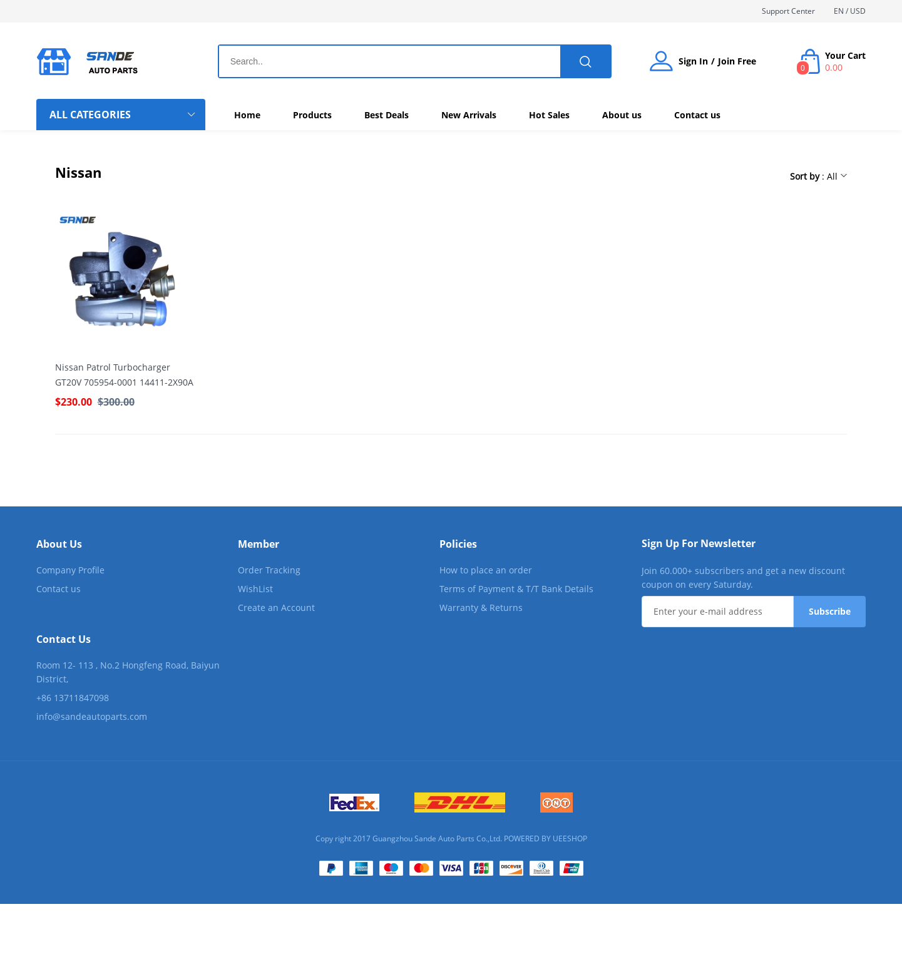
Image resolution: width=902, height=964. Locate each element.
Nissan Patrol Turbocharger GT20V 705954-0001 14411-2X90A (124, 374)
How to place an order (485, 570)
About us (622, 115)
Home (247, 115)
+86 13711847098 (72, 698)
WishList (255, 589)
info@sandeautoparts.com (91, 716)
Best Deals (386, 115)
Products (312, 115)
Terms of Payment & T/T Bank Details (516, 589)
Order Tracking (269, 570)
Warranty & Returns (481, 607)
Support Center (788, 11)
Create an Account (276, 607)
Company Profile (70, 570)
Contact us (697, 115)
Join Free (737, 61)
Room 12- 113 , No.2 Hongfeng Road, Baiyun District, (128, 672)
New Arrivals (468, 115)
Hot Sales (549, 115)
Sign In (693, 61)
